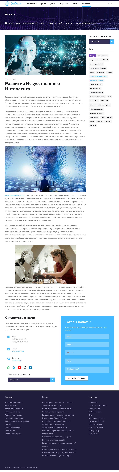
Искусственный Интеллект (98, 76)
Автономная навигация (14, 411)
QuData (13, 3)
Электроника (94, 117)
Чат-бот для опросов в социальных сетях (58, 405)
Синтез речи (10, 433)
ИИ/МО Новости (95, 414)
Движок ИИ (98, 64)
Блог (90, 417)
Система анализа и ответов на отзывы (57, 411)
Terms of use (93, 436)
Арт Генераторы (95, 88)
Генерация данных (12, 414)
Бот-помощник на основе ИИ (53, 442)
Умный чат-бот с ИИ (96, 424)
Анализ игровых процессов (52, 408)
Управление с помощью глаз (53, 414)
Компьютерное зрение (103, 105)
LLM (96, 101)
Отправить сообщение (76, 378)
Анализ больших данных (14, 421)
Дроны (92, 72)
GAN (91, 105)
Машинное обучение (97, 421)
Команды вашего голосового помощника (58, 417)
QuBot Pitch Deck (95, 427)
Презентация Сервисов (98, 408)
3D (107, 101)
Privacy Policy (94, 433)
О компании (93, 405)
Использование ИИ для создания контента (58, 455)
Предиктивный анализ (13, 417)
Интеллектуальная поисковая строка (56, 439)
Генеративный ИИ (96, 84)
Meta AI (99, 121)
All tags (92, 56)
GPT (91, 64)
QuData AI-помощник (13, 430)
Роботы (109, 72)
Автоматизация (102, 56)
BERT (109, 97)
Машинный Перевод (96, 92)
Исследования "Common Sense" (54, 421)
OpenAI (109, 117)
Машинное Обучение (96, 80)
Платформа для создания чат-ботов (56, 424)
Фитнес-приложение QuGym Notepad (56, 458)
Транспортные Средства (98, 68)
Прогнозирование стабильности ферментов (59, 452)
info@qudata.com (18, 352)
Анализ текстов (11, 408)
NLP (91, 101)
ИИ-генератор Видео (96, 109)
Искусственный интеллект (15, 195)
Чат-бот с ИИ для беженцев (53, 427)
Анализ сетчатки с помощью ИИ (54, 430)
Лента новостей (95, 411)
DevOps (8, 427)
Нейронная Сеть (95, 60)
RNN (102, 101)
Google (92, 121)
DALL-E (105, 60)
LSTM (102, 117)
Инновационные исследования (17, 424)
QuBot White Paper (96, 430)
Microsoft (93, 125)
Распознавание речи (13, 436)
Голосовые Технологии (97, 97)
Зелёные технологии (96, 113)
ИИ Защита (100, 72)
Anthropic (108, 121)
